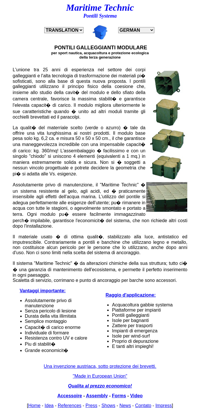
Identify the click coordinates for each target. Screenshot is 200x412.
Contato (143, 405)
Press (91, 405)
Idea (49, 405)
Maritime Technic (100, 7)
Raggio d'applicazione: (130, 295)
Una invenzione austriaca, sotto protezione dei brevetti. (100, 366)
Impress (163, 405)
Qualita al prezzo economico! (100, 385)
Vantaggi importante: (43, 290)
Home (34, 405)
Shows (108, 405)
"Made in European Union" (100, 376)
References (70, 405)
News (125, 405)
